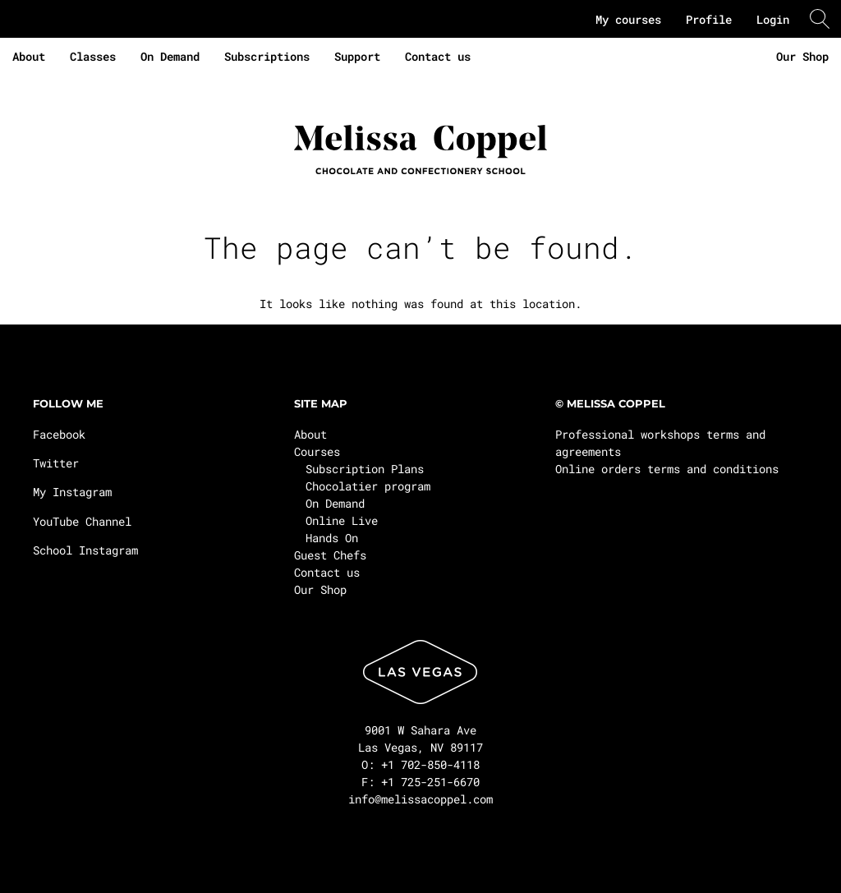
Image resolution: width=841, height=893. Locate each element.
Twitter (56, 463)
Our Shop (802, 56)
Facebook (59, 434)
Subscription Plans (365, 468)
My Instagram (72, 491)
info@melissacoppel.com (420, 799)
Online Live (342, 520)
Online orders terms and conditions (667, 468)
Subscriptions (267, 56)
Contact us (438, 56)
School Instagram (85, 550)
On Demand (170, 56)
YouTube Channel (82, 521)
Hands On (332, 537)
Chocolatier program (368, 486)
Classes (93, 56)
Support (357, 56)
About (28, 56)
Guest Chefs (330, 555)
